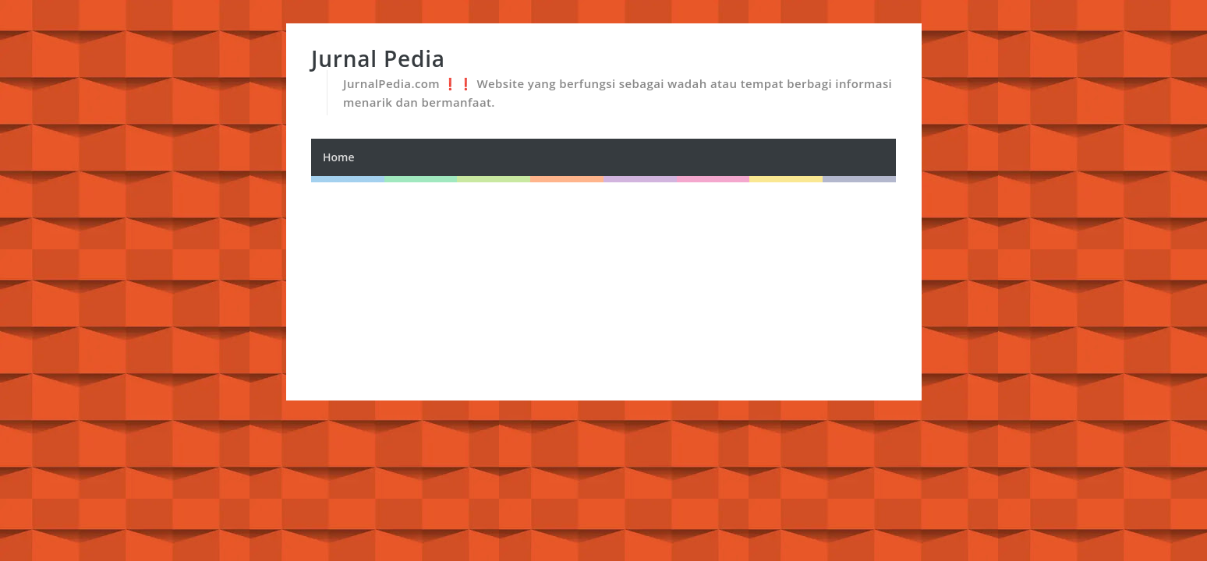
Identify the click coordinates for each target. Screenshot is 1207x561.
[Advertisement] (603, 291)
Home (339, 157)
